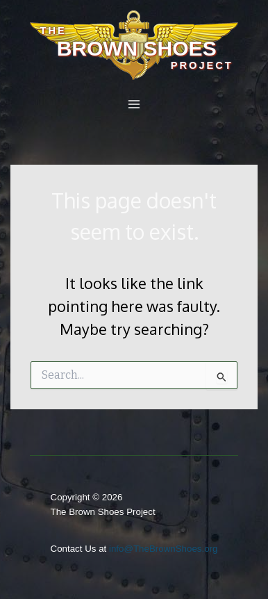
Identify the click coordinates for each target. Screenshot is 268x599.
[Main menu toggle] (134, 104)
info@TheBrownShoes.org (163, 548)
